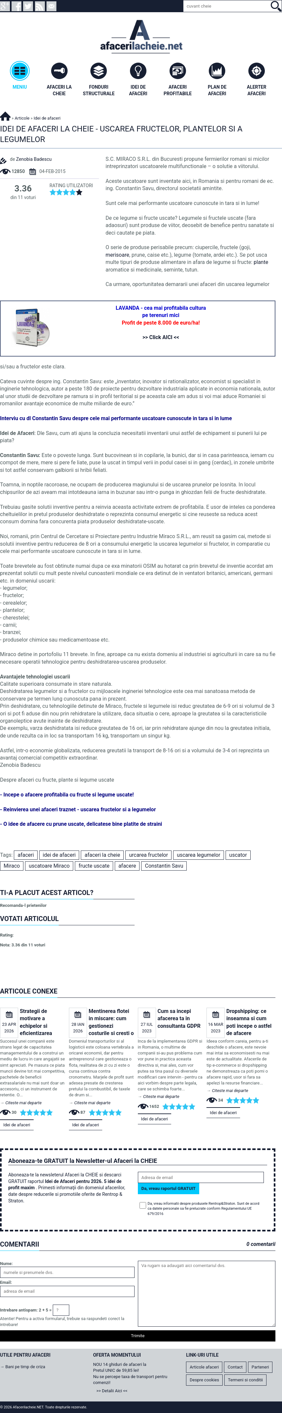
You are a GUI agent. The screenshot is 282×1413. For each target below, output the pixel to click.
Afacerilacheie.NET (5, 115)
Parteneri (260, 1367)
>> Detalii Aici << (111, 1390)
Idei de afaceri (16, 1124)
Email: (6, 1282)
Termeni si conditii (245, 1379)
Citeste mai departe (23, 1102)
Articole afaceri (204, 1367)
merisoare (117, 255)
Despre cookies (204, 1379)
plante (261, 262)
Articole (22, 118)
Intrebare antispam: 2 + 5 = (26, 1310)
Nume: (6, 1263)
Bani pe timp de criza (25, 1366)
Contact (235, 1367)
